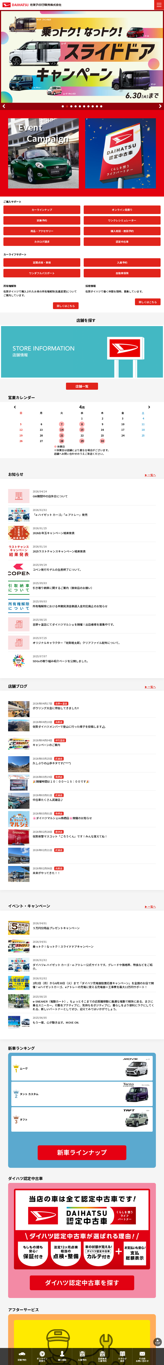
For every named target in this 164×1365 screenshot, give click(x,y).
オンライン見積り (122, 209)
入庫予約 (122, 262)
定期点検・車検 (42, 262)
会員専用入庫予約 (102, 1359)
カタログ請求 (42, 241)
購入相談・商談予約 (122, 231)
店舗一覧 (82, 386)
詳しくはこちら (66, 306)
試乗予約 (42, 220)
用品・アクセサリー (42, 231)
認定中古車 (122, 241)
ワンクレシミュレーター (122, 220)
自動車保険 (122, 273)
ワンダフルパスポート (42, 273)
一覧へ (152, 475)
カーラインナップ (42, 209)
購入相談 (62, 1359)
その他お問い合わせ (142, 1359)
